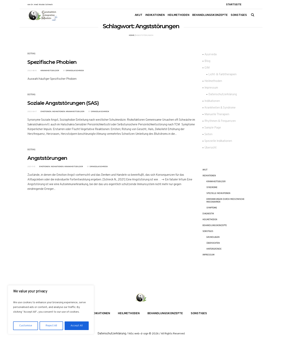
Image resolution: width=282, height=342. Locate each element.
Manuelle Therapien (216, 114)
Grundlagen (213, 237)
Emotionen (46, 111)
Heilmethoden (213, 81)
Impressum (211, 88)
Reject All (51, 325)
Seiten (208, 134)
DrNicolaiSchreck (75, 70)
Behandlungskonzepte (214, 225)
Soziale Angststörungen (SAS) (63, 103)
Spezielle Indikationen (218, 141)
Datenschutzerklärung (222, 94)
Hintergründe (213, 249)
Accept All (76, 325)
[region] (51, 309)
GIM (207, 68)
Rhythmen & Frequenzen (220, 121)
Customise (25, 325)
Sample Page (212, 128)
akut (204, 169)
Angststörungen (47, 158)
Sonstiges (207, 231)
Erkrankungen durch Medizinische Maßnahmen (225, 200)
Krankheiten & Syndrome (220, 108)
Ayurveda (210, 54)
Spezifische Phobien (52, 62)
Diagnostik (208, 213)
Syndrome (211, 187)
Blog (207, 61)
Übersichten (213, 243)
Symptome (211, 207)
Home (131, 35)
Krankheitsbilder (50, 70)
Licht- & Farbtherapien (222, 74)
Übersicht (210, 148)
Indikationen (58, 111)
